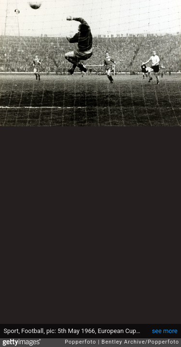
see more (165, 330)
